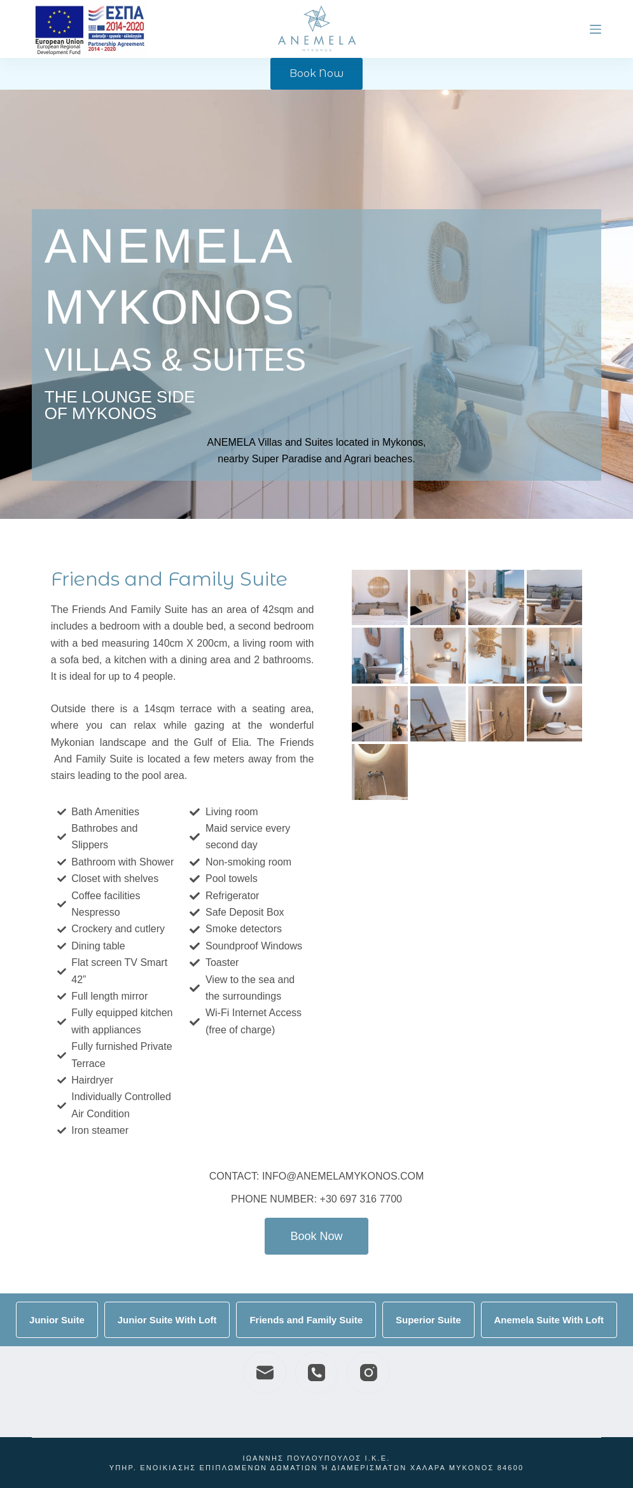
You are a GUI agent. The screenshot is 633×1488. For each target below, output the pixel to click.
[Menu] (595, 29)
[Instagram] (368, 1373)
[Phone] (316, 1373)
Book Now (316, 73)
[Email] (264, 1373)
